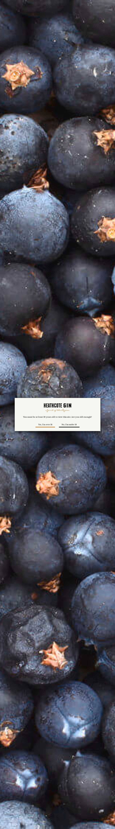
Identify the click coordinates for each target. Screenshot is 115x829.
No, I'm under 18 (69, 424)
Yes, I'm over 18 (45, 424)
